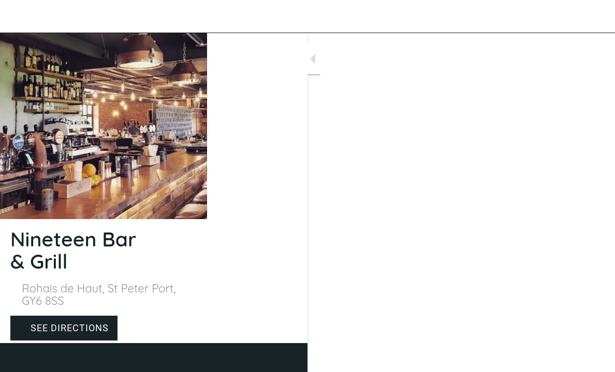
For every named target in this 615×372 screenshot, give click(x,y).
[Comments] (594, 357)
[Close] (16, 16)
